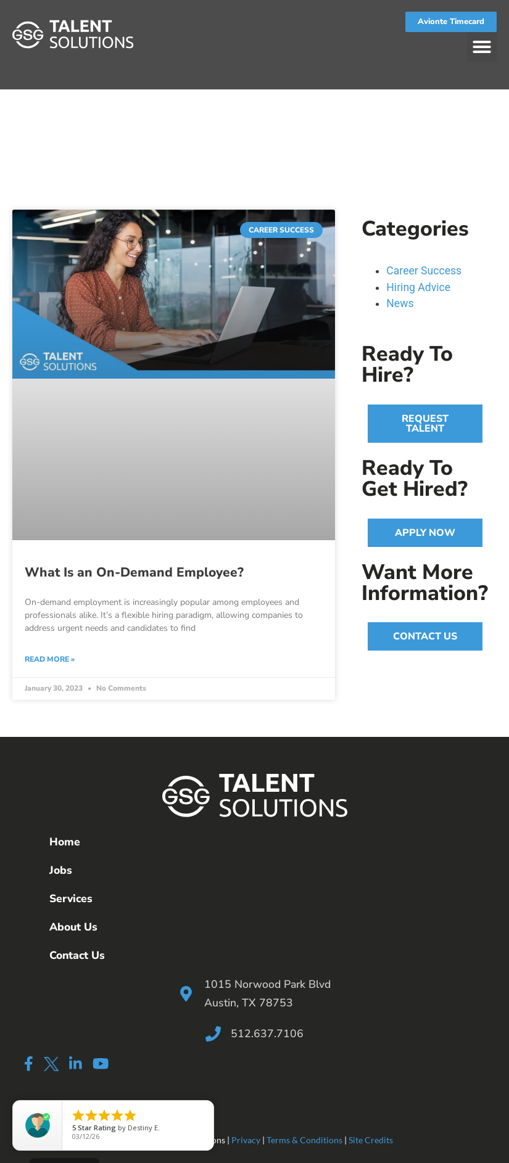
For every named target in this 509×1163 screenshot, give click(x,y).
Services (71, 898)
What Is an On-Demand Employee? (134, 572)
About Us (73, 926)
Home (64, 841)
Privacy (245, 1140)
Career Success (423, 271)
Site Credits (371, 1140)
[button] (482, 47)
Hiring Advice (418, 287)
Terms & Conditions (304, 1140)
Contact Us (77, 955)
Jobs (60, 870)
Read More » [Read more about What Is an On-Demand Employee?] (50, 659)
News (399, 303)
